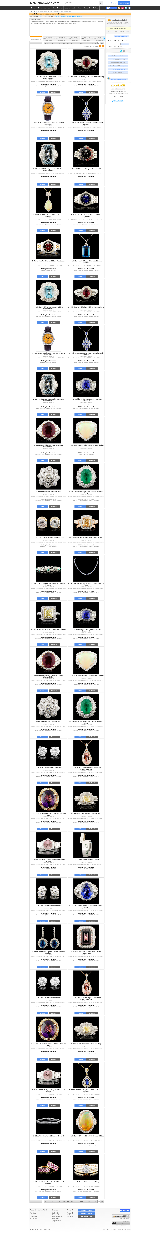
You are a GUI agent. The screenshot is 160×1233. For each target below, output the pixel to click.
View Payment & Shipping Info (118, 65)
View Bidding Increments (118, 59)
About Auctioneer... (118, 100)
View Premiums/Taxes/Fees (118, 62)
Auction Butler (56, 1220)
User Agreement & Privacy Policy (39, 1229)
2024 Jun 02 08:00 (99, 39)
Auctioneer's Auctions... (118, 101)
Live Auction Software (124, 1218)
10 (92, 43)
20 (95, 43)
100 (102, 43)
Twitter (69, 1215)
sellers (95, 8)
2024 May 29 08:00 (49, 39)
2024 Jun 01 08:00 (87, 39)
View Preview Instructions (118, 55)
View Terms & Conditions (118, 69)
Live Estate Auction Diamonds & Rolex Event (61, 11)
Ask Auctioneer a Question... (117, 79)
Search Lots (55, 1215)
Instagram (70, 1216)
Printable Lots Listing (118, 72)
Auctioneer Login (87, 1216)
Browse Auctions (57, 1216)
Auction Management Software (122, 1225)
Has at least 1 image (115, 46)
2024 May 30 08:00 (61, 39)
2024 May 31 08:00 (74, 39)
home (33, 8)
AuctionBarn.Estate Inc (118, 87)
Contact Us (33, 1216)
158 (64, 43)
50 (99, 43)
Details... (42, 92)
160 (72, 43)
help (79, 8)
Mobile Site (33, 1218)
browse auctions (44, 8)
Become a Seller (86, 1213)
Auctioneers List (57, 1222)
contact (87, 8)
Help (31, 1215)
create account (124, 3)
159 (68, 43)
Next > (82, 43)
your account (70, 8)
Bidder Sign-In (56, 1213)
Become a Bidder (86, 1210)
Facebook (70, 1213)
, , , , (68, 16)
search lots (57, 8)
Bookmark (54, 92)
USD (41, 16)
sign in (113, 3)
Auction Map (56, 1218)
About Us (33, 1213)
